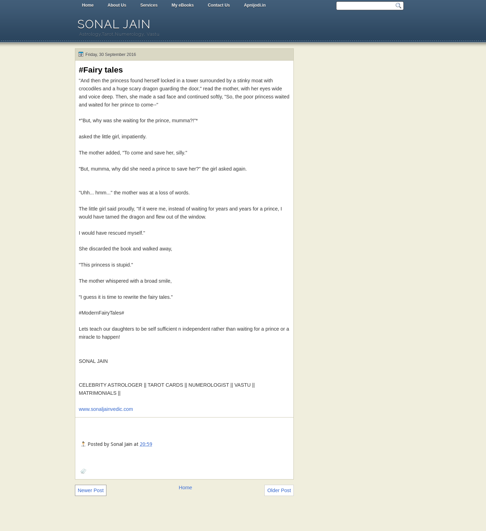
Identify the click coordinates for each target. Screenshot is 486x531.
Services (149, 5)
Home (87, 5)
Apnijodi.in (255, 5)
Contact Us (219, 5)
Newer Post (91, 490)
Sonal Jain (114, 24)
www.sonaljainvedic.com (106, 409)
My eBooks (183, 5)
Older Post (279, 490)
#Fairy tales (101, 69)
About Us (116, 5)
